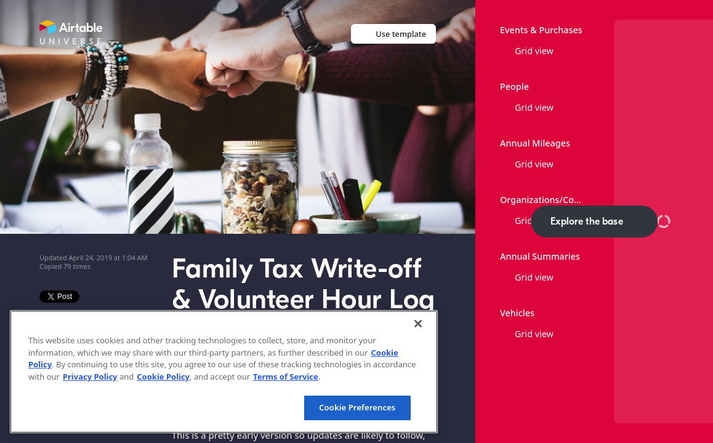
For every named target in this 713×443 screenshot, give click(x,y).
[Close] (418, 323)
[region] (224, 371)
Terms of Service (285, 376)
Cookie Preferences (357, 407)
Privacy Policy (90, 376)
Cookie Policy (163, 376)
